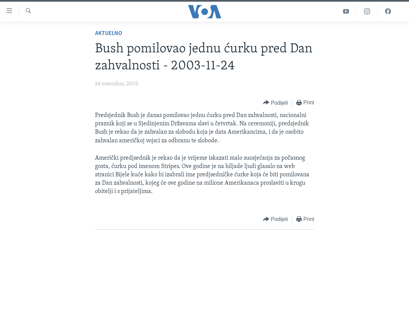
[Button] (275, 102)
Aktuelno (108, 33)
